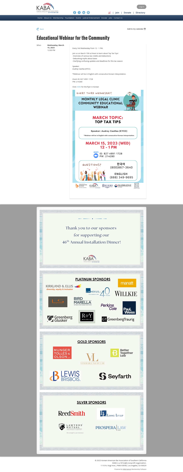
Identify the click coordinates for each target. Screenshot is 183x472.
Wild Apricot (127, 469)
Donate (127, 12)
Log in (141, 6)
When (39, 45)
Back (42, 29)
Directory (140, 12)
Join (117, 12)
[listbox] (136, 29)
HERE (79, 87)
